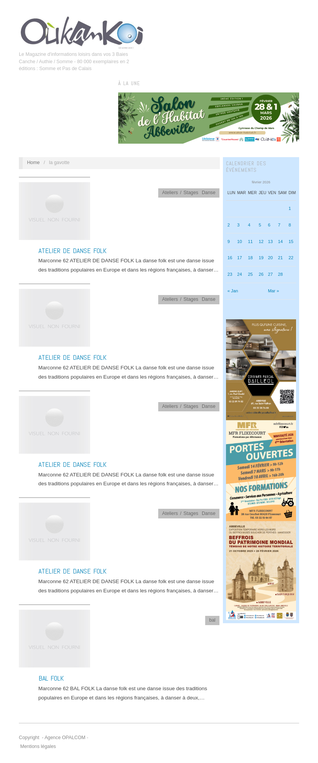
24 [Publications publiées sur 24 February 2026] (239, 274)
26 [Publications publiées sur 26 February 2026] (261, 274)
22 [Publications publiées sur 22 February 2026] (290, 257)
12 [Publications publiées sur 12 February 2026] (261, 241)
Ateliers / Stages (180, 192)
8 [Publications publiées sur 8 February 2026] (289, 225)
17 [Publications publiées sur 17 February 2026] (239, 257)
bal (212, 620)
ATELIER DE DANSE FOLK (72, 250)
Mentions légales (38, 746)
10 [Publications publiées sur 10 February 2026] (239, 241)
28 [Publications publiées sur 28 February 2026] (280, 274)
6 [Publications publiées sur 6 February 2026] (269, 225)
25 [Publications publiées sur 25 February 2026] (250, 274)
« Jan (233, 290)
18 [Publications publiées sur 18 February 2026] (250, 257)
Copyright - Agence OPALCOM (52, 737)
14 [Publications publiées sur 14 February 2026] (280, 241)
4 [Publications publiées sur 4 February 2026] (249, 225)
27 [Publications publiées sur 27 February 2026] (270, 274)
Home (33, 162)
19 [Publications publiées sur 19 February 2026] (261, 257)
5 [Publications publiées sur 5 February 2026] (260, 225)
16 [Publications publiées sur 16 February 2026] (230, 257)
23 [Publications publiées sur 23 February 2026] (230, 274)
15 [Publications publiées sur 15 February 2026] (290, 241)
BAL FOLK (51, 678)
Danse (209, 192)
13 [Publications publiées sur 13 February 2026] (270, 241)
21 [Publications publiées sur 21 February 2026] (280, 257)
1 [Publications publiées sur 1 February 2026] (289, 208)
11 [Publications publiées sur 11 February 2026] (250, 241)
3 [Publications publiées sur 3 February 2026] (238, 225)
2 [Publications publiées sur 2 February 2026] (229, 225)
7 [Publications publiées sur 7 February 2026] (279, 225)
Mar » (273, 290)
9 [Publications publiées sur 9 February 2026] (229, 241)
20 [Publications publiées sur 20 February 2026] (270, 257)
